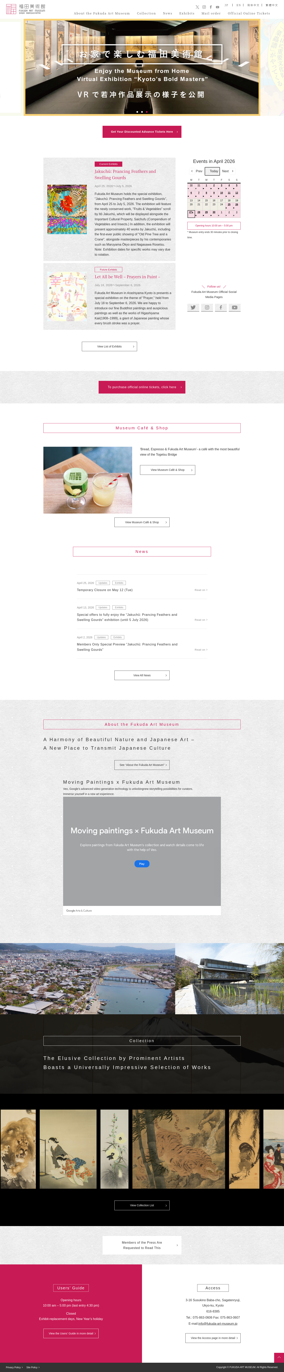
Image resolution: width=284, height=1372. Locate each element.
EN (238, 5)
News (167, 13)
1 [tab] (137, 112)
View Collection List (142, 1205)
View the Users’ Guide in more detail (71, 1333)
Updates (102, 583)
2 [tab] (142, 112)
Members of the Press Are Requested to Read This (142, 1245)
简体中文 (253, 5)
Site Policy (31, 1367)
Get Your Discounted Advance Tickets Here (142, 131)
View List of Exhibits (109, 346)
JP (227, 5)
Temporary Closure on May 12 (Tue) (105, 590)
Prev (195, 171)
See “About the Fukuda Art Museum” (142, 764)
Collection (146, 13)
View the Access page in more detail (213, 1338)
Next (228, 171)
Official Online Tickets (249, 13)
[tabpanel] (142, 67)
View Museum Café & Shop (168, 469)
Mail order (211, 13)
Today (212, 171)
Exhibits (187, 13)
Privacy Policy (13, 1367)
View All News (142, 675)
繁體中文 (272, 5)
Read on (200, 590)
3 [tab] (147, 112)
